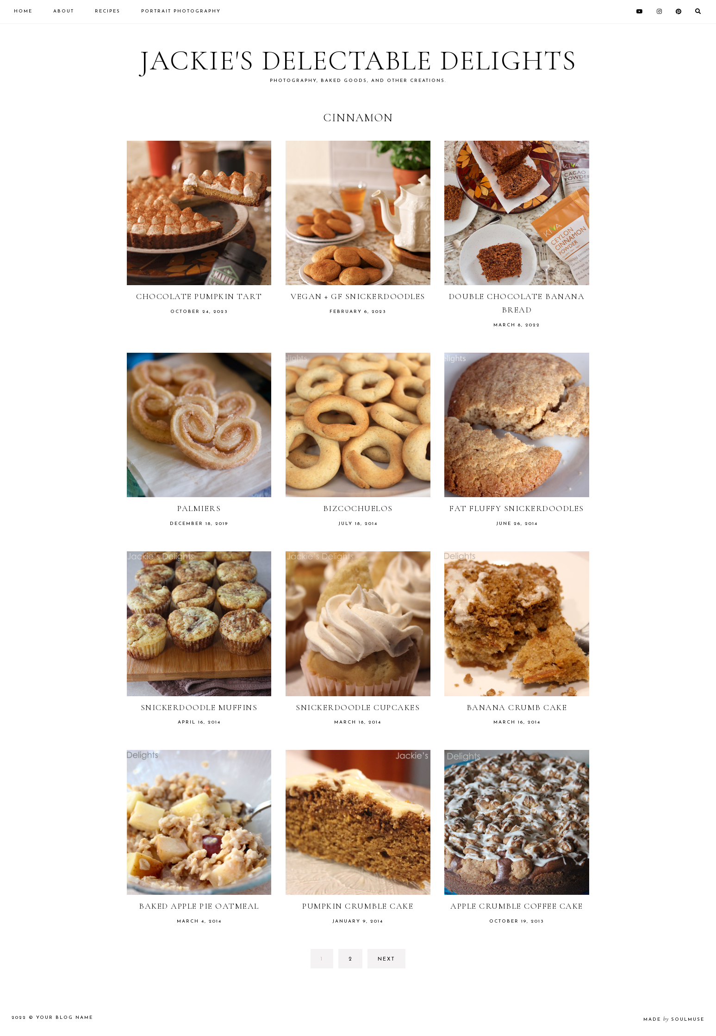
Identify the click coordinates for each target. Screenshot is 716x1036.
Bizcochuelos (358, 508)
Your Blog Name (64, 1017)
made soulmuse (673, 1019)
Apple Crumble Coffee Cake (516, 906)
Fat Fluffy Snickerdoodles (516, 508)
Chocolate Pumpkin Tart (199, 296)
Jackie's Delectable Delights (358, 60)
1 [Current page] (326, 962)
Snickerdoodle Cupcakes (358, 707)
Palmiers (199, 508)
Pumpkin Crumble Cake (357, 906)
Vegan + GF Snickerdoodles (358, 296)
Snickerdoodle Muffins (199, 707)
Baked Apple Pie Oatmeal (199, 906)
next (386, 959)
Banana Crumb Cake (517, 707)
